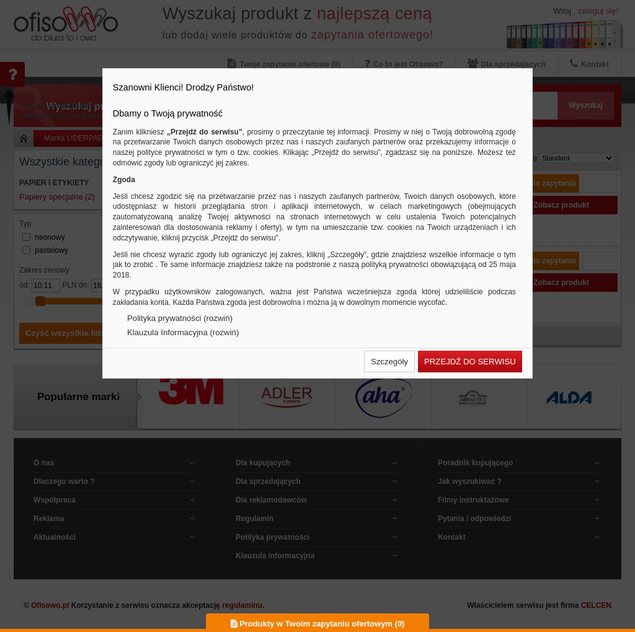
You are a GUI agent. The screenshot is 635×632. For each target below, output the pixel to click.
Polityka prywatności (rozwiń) (180, 318)
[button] (389, 361)
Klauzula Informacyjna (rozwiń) (183, 332)
